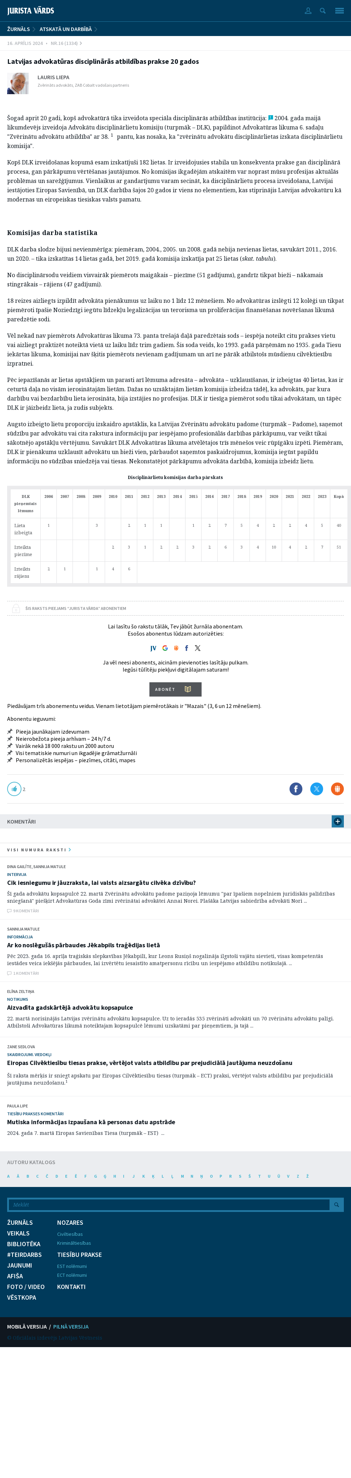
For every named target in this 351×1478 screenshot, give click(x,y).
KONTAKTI (71, 1286)
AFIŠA (15, 1276)
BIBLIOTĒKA (23, 1244)
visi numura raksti (39, 849)
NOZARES (70, 1222)
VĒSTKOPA (21, 1297)
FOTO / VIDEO (26, 1286)
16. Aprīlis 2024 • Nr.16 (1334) (44, 43)
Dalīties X (316, 789)
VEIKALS (18, 1233)
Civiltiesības (70, 1234)
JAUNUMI (19, 1265)
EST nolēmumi (72, 1266)
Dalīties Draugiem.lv (337, 789)
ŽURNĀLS (18, 28)
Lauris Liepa (53, 77)
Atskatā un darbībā (66, 28)
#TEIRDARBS (24, 1254)
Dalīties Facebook (296, 789)
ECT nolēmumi (72, 1275)
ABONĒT (165, 689)
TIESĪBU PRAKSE (79, 1254)
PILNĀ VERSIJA (71, 1326)
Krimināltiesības (74, 1243)
